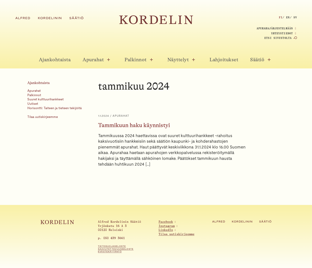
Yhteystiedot (282, 33)
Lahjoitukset (223, 59)
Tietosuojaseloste (112, 246)
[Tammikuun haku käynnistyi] (191, 140)
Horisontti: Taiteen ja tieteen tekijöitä (54, 108)
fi (280, 17)
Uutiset (32, 104)
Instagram (167, 226)
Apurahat (93, 59)
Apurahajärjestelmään (275, 28)
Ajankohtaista (55, 59)
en (288, 17)
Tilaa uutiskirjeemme (42, 117)
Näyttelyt (178, 59)
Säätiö (257, 59)
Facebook (166, 221)
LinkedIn (166, 230)
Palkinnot (135, 59)
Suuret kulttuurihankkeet (45, 99)
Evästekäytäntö (110, 251)
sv (295, 17)
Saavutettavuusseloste (115, 249)
